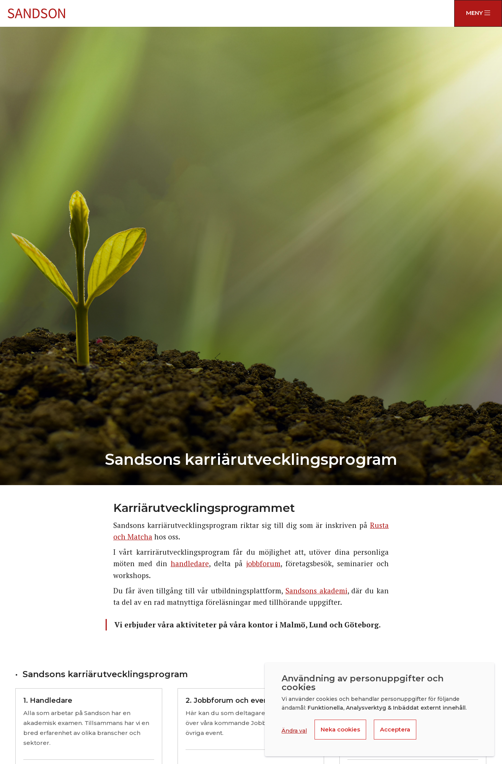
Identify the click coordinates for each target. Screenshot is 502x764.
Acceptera (395, 729)
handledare (190, 563)
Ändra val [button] (294, 730)
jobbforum (263, 563)
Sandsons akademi (316, 590)
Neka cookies (340, 729)
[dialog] (379, 709)
